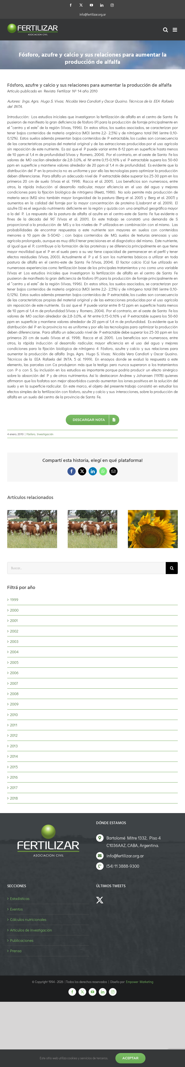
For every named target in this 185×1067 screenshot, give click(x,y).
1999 (14, 599)
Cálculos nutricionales (28, 919)
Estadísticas (19, 898)
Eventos (16, 909)
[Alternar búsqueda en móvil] (165, 29)
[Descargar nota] (92, 420)
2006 (14, 672)
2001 (14, 620)
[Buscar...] (86, 568)
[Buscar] (172, 568)
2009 (14, 703)
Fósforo (30, 434)
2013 (14, 745)
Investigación (45, 434)
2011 (13, 724)
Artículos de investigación (31, 929)
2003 (14, 641)
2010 (14, 714)
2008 (14, 693)
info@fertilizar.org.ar (92, 14)
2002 (14, 631)
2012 (14, 735)
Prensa (15, 950)
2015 (14, 766)
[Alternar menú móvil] (175, 29)
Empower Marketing (139, 982)
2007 (14, 683)
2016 (14, 777)
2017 (13, 787)
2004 (14, 651)
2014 (14, 756)
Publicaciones (21, 940)
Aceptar (130, 1058)
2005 (14, 662)
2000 (14, 610)
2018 (14, 798)
